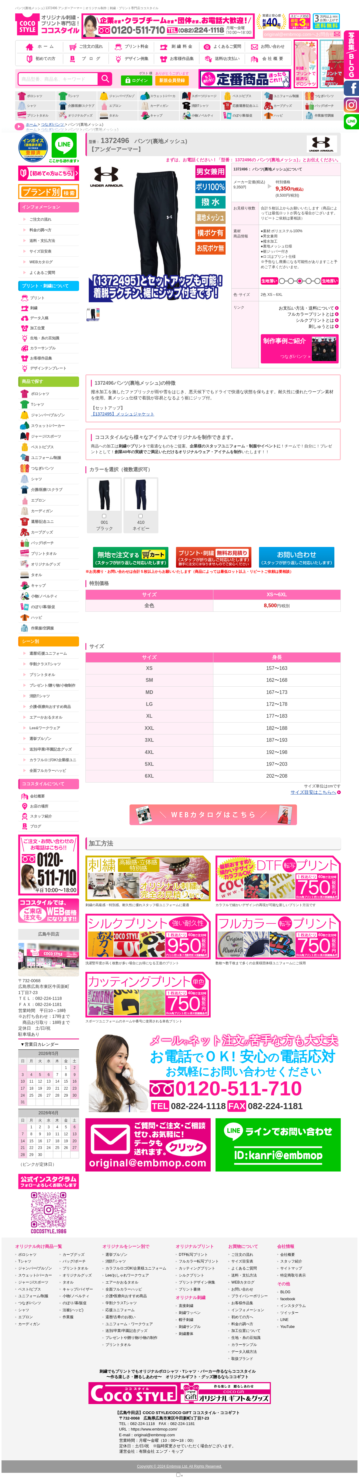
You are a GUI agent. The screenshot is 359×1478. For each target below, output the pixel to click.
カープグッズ (278, 105)
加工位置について (246, 1331)
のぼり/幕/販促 (238, 115)
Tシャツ (68, 96)
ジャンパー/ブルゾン (116, 99)
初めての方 (40, 58)
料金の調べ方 (37, 230)
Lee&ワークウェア (41, 728)
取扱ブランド (242, 1359)
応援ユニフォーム (120, 1310)
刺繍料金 (176, 46)
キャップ (151, 115)
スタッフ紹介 (36, 816)
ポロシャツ (29, 96)
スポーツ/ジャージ (199, 96)
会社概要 (267, 58)
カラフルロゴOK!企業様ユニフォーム (136, 1268)
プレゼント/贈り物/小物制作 (49, 685)
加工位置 (32, 328)
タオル (108, 115)
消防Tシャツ (195, 105)
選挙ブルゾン (37, 738)
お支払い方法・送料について (306, 308)
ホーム (40, 46)
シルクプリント (191, 1275)
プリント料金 (130, 46)
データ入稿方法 (244, 1352)
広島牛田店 (48, 934)
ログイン (137, 81)
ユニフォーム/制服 (281, 96)
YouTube (287, 1327)
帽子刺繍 (186, 1320)
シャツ (26, 105)
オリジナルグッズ (75, 115)
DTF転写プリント (193, 1254)
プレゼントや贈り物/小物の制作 (131, 1338)
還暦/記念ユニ (37, 521)
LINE (284, 1320)
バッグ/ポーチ (319, 105)
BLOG (285, 1292)
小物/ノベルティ (197, 115)
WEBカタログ (38, 262)
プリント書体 (190, 1289)
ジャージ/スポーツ (40, 436)
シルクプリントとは (315, 320)
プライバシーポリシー (249, 1296)
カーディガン (154, 105)
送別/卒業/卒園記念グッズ (47, 749)
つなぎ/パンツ (319, 96)
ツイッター (289, 1313)
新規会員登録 (172, 80)
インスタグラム (293, 1306)
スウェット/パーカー (157, 99)
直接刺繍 (186, 1306)
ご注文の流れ (85, 46)
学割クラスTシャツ (42, 664)
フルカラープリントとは (310, 314)
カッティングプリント (197, 1268)
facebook (287, 1299)
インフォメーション (247, 1310)
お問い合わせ (267, 46)
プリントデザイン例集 (197, 1282)
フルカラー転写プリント (199, 1261)
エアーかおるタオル (42, 717)
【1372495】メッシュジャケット (122, 414)
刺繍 (28, 308)
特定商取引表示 (293, 1275)
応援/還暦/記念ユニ (241, 105)
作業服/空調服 (319, 115)
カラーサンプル (38, 348)
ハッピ (273, 115)
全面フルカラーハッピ (44, 770)
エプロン (110, 105)
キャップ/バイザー (78, 1289)
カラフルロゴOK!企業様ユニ (49, 760)
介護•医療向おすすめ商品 (47, 706)
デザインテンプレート (43, 368)
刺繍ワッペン (190, 1313)
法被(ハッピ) (73, 1310)
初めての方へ (242, 1317)
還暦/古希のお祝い (120, 1317)
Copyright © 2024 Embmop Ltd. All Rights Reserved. (179, 1466)
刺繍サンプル (190, 1327)
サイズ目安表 (37, 251)
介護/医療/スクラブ (76, 105)
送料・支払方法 (39, 240)
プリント (32, 298)
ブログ (85, 58)
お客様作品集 (176, 58)
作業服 (68, 1317)
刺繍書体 (186, 1334)
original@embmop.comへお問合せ (302, 34)
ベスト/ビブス (237, 96)
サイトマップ (291, 1268)
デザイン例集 (130, 58)
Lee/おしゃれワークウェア (127, 1275)
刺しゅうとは (321, 326)
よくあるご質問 (221, 46)
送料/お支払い (222, 58)
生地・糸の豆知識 (39, 338)
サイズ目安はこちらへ (313, 792)
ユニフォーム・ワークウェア (129, 1324)
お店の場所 (34, 806)
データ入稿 (34, 318)
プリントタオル (32, 115)
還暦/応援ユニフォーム (45, 653)
